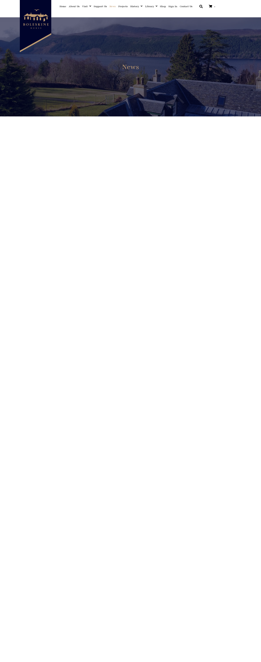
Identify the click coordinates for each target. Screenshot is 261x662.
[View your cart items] (212, 6)
